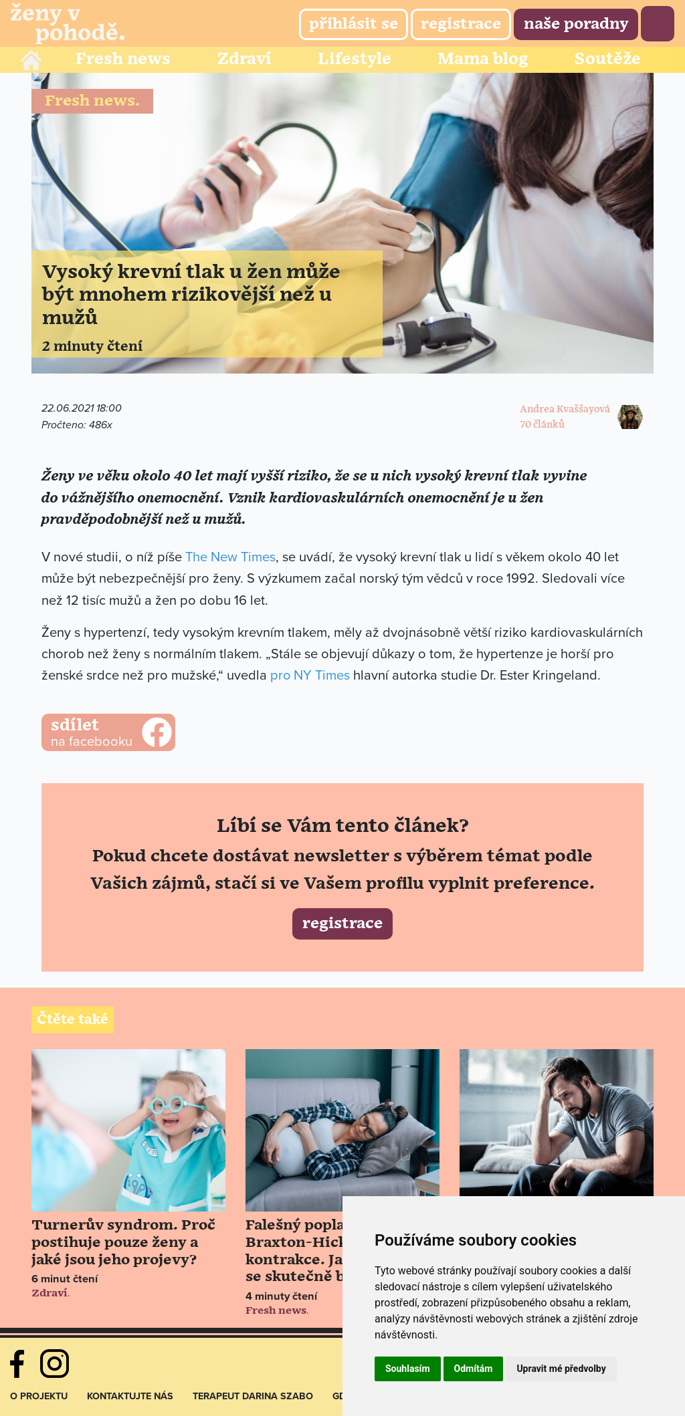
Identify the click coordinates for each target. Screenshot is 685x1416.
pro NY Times (310, 676)
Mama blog (482, 59)
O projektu (39, 1394)
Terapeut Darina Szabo (253, 1394)
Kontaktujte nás (130, 1394)
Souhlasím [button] (407, 1368)
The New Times (230, 557)
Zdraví (244, 59)
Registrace (461, 24)
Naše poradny (576, 24)
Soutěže (607, 59)
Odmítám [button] (473, 1368)
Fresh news (123, 59)
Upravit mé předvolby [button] (560, 1368)
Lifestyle (354, 59)
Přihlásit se (353, 24)
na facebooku (108, 733)
